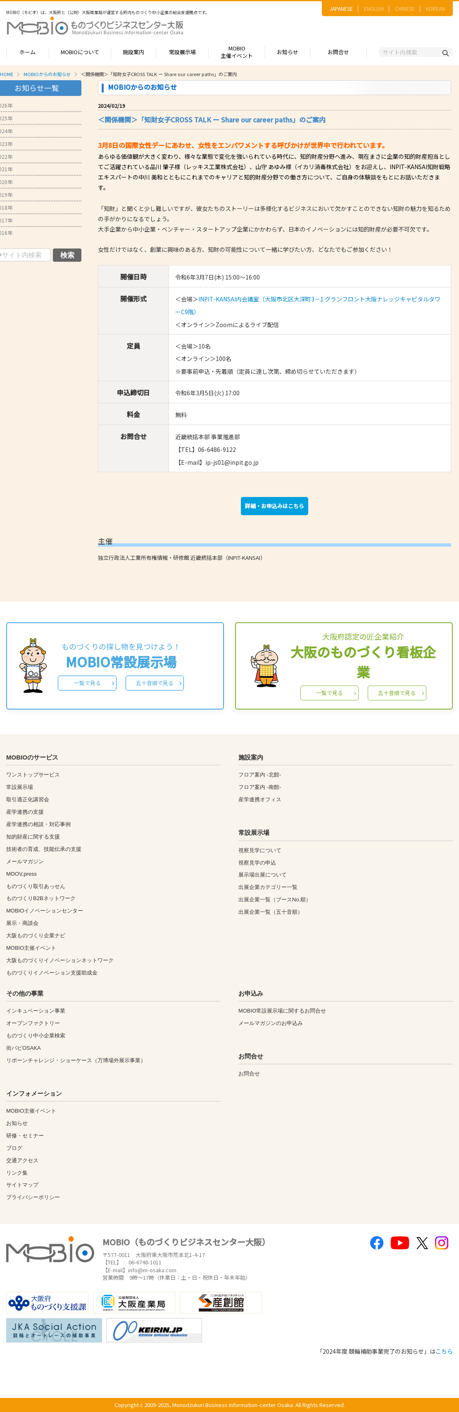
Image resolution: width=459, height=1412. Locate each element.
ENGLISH (374, 8)
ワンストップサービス (33, 775)
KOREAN (435, 8)
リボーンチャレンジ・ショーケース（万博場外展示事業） (76, 1060)
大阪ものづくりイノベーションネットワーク (60, 960)
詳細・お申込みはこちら (274, 506)
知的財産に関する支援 (33, 837)
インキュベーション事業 (35, 1011)
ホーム (27, 52)
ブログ (14, 1148)
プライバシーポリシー (33, 1197)
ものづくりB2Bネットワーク (41, 898)
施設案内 (133, 52)
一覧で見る (87, 683)
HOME (6, 74)
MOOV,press (21, 874)
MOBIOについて (80, 52)
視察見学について (259, 850)
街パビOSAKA (23, 1048)
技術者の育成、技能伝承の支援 (43, 849)
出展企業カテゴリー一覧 (267, 887)
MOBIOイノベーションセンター (44, 911)
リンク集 (17, 1173)
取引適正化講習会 (27, 799)
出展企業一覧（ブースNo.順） (274, 899)
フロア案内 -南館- (259, 787)
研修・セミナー (25, 1135)
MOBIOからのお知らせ (47, 74)
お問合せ (338, 52)
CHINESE (405, 8)
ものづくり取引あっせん (35, 886)
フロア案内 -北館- (259, 775)
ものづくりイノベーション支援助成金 (52, 973)
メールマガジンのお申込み (270, 1023)
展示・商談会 (22, 923)
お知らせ (287, 52)
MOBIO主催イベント (237, 52)
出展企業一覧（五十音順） (270, 912)
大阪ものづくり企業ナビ (35, 935)
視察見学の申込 (257, 863)
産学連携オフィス (259, 799)
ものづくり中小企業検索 (35, 1035)
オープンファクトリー (33, 1023)
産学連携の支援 (25, 812)
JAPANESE (341, 8)
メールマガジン (25, 861)
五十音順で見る (155, 683)
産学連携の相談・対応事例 (38, 824)
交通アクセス (22, 1160)
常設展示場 (182, 52)
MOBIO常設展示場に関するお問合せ (282, 1011)
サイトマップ (22, 1185)
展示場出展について (262, 875)
